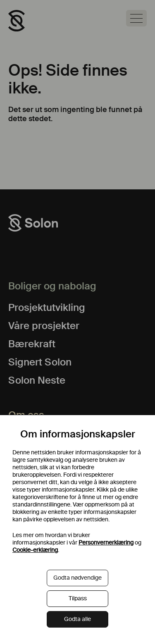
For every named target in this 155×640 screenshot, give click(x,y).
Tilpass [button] (78, 598)
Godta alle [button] (77, 619)
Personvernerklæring (106, 542)
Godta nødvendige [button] (77, 577)
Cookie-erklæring (35, 550)
